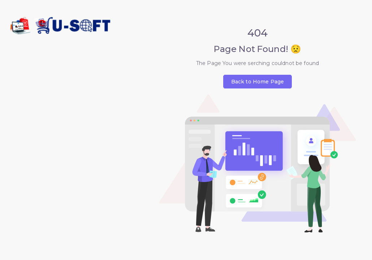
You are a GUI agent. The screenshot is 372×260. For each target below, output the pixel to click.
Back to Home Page (257, 81)
